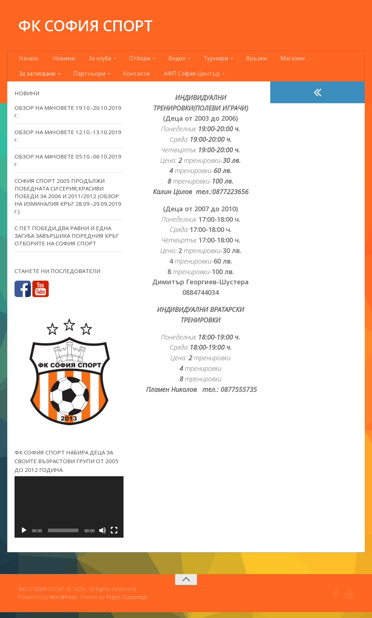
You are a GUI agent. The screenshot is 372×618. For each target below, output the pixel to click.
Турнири (197, 60)
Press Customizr (126, 603)
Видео (162, 60)
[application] (69, 512)
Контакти (75, 78)
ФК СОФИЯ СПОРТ (85, 25)
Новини (59, 60)
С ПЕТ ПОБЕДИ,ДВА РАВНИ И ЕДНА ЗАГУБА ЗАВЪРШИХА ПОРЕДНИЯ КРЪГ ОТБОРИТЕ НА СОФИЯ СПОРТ (67, 241)
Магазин (265, 60)
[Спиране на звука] (102, 536)
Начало (28, 60)
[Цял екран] (114, 536)
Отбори (128, 60)
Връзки (233, 60)
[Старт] (24, 536)
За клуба (91, 60)
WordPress (63, 603)
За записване (305, 60)
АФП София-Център (125, 78)
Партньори (33, 78)
